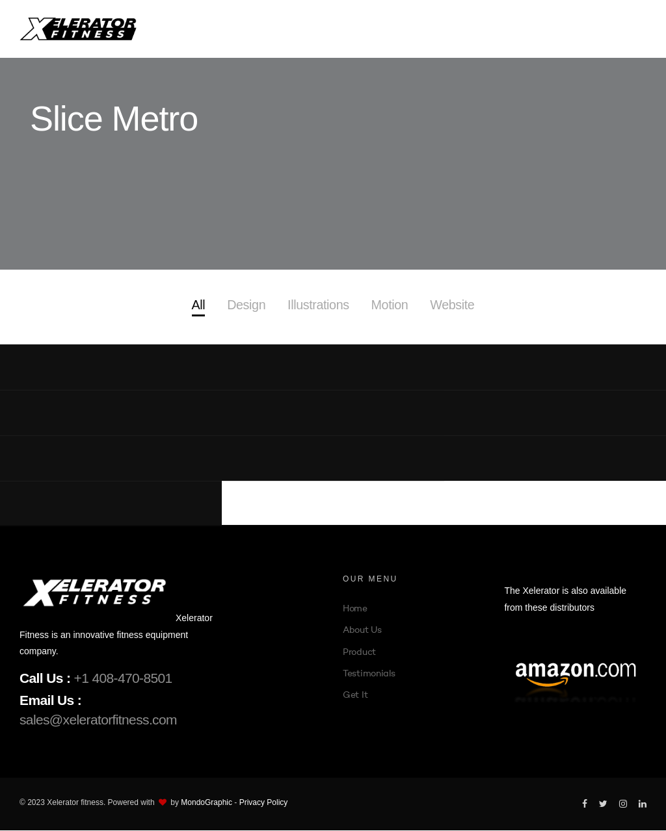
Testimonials (369, 673)
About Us (362, 630)
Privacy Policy (263, 803)
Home (355, 609)
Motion (390, 305)
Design (245, 305)
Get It (355, 695)
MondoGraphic (206, 803)
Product (359, 652)
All (197, 305)
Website (453, 305)
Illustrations (318, 305)
